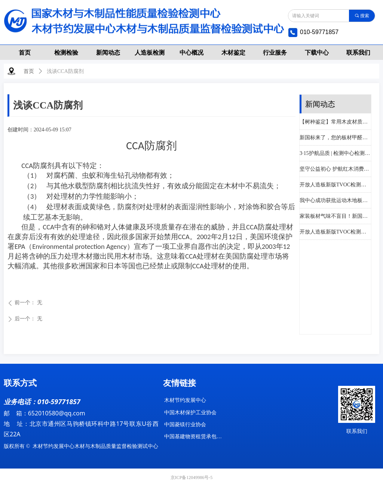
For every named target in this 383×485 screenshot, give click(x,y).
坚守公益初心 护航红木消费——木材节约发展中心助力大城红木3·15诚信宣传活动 (335, 170)
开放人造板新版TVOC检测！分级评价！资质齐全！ (335, 185)
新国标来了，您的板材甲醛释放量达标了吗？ (335, 138)
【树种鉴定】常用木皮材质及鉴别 (335, 122)
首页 (29, 71)
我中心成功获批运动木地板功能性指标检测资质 (335, 201)
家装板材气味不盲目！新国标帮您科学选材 (335, 217)
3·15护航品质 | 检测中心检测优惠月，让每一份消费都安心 (335, 154)
